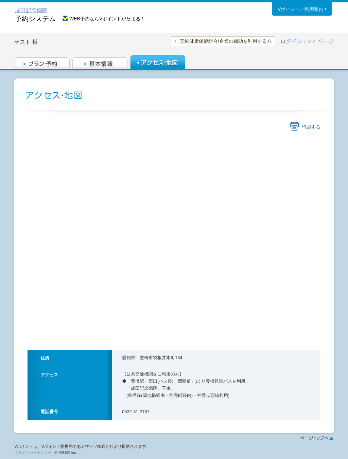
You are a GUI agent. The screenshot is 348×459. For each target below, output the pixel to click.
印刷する (310, 127)
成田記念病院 (31, 10)
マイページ (320, 41)
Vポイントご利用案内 (301, 10)
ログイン (291, 41)
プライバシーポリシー (33, 453)
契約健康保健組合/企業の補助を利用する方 (226, 41)
